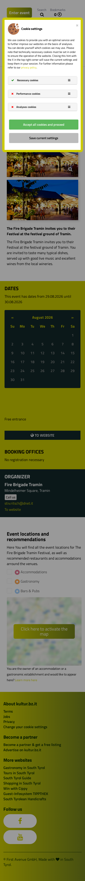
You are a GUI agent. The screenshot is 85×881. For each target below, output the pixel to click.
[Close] (77, 24)
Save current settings (43, 138)
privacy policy (28, 67)
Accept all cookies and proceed (43, 124)
